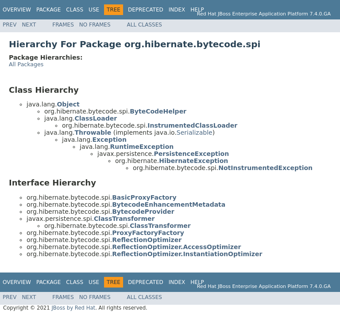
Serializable (194, 132)
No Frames (95, 25)
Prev (9, 25)
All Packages (26, 64)
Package (48, 10)
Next (29, 25)
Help (197, 10)
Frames (63, 25)
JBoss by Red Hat (73, 308)
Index (177, 10)
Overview (17, 10)
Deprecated (145, 10)
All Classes (144, 25)
